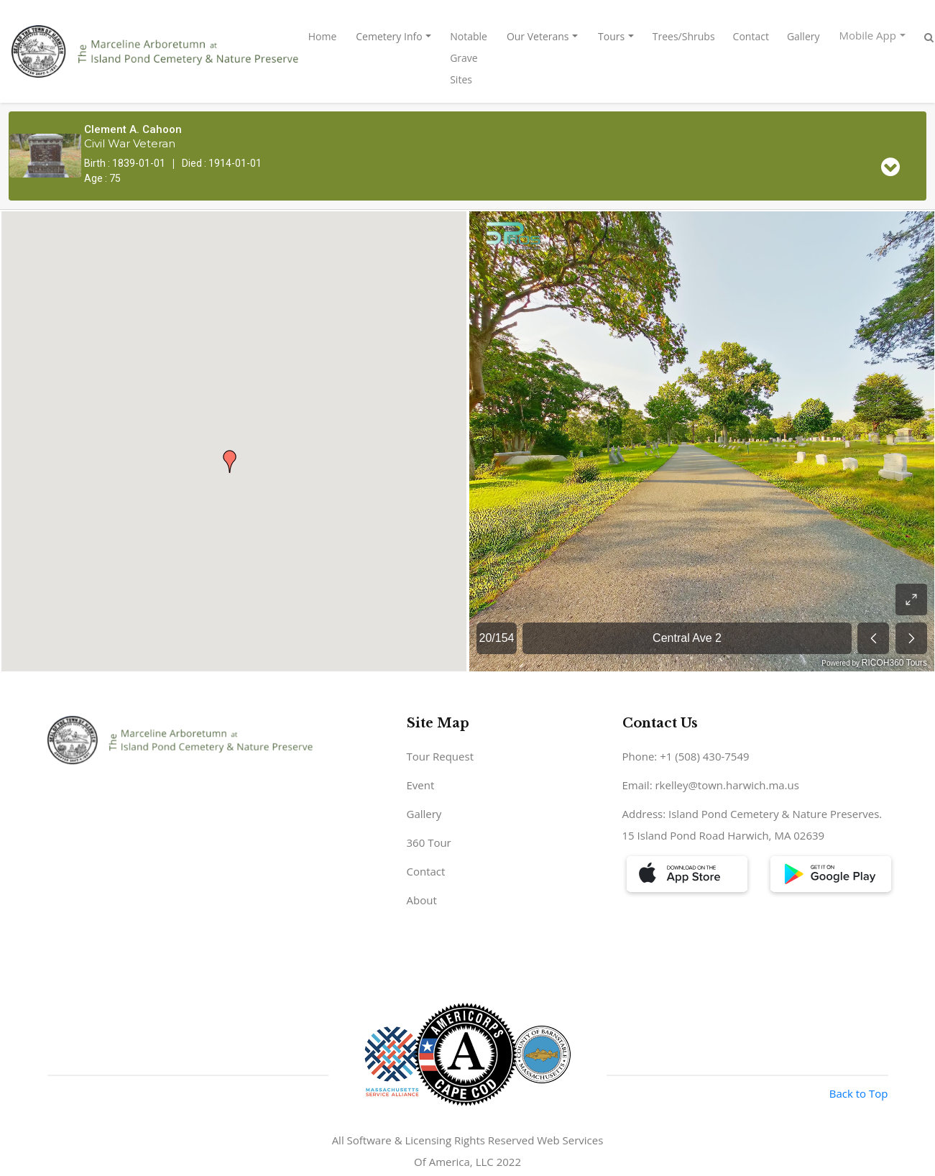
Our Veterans (538, 36)
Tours (611, 36)
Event (421, 785)
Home (322, 36)
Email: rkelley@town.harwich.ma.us (710, 785)
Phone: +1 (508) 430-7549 (686, 756)
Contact (751, 36)
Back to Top (858, 1093)
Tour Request (440, 756)
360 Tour (429, 842)
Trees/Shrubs (684, 36)
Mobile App (867, 35)
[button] (229, 461)
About (422, 900)
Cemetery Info (389, 36)
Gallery (803, 36)
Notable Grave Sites (468, 57)
